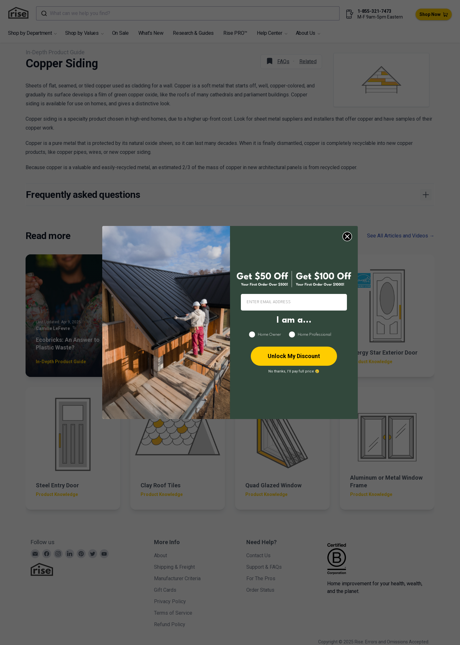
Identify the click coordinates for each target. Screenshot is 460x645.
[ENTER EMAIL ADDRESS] (294, 302)
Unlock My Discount (294, 356)
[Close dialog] (347, 236)
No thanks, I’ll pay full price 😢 (293, 371)
